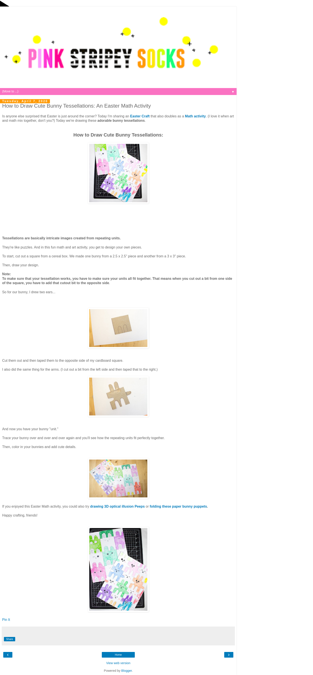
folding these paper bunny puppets (178, 506)
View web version (118, 663)
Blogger (126, 670)
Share (9, 639)
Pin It (6, 620)
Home (118, 654)
